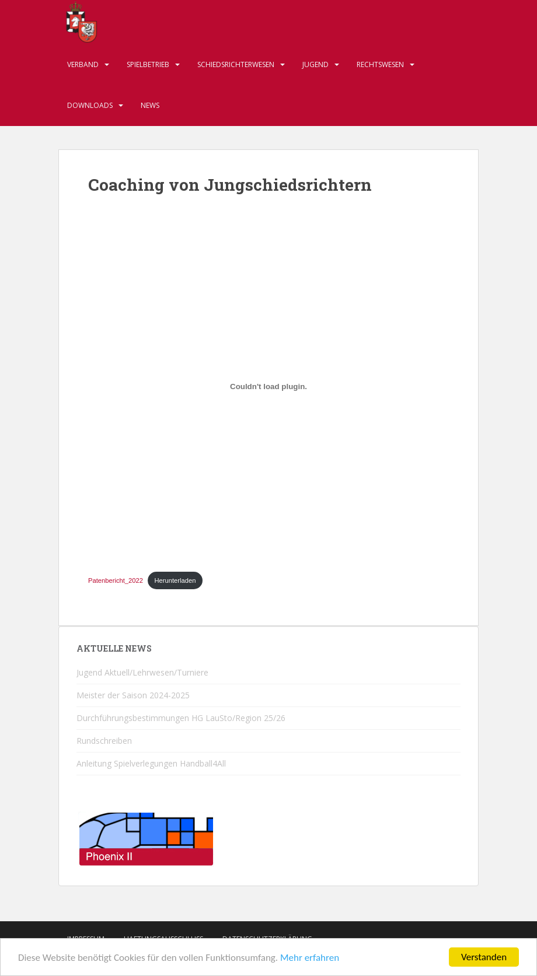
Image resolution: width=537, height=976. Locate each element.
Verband (83, 64)
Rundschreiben (104, 740)
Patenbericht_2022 (115, 580)
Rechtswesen (380, 64)
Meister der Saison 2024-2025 (133, 695)
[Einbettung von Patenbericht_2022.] (268, 387)
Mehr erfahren (309, 958)
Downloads (90, 105)
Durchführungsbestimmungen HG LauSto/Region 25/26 (180, 717)
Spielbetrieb (148, 64)
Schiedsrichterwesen (235, 64)
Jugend (315, 64)
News (150, 105)
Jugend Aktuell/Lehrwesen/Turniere (142, 672)
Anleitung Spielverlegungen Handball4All (151, 763)
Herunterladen (175, 580)
